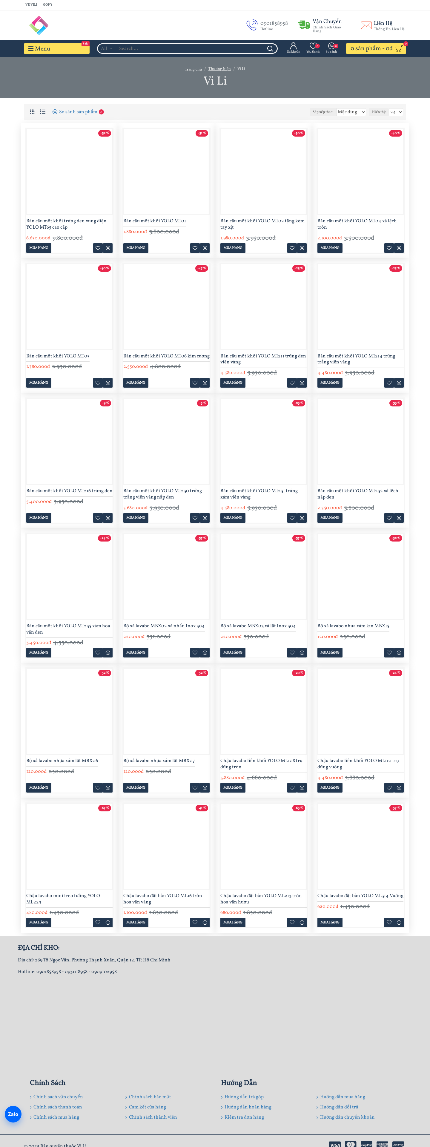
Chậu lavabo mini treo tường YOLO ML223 (63, 899)
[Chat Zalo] (13, 1114)
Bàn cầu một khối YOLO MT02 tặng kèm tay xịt (262, 224)
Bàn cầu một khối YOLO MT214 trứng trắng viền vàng (356, 359)
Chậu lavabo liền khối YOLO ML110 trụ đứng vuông (358, 764)
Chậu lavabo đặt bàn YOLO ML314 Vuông (360, 896)
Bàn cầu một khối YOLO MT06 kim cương (166, 356)
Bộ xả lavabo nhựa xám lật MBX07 (159, 761)
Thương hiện (219, 69)
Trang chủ (193, 69)
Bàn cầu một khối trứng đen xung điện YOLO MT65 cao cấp (66, 224)
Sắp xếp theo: (314, 112)
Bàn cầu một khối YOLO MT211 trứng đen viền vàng (263, 359)
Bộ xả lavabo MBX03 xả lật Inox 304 (258, 626)
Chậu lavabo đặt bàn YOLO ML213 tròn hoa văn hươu (261, 899)
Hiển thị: (381, 112)
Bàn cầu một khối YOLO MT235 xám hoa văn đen (68, 629)
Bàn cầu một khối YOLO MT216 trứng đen (69, 491)
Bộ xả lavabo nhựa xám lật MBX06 (62, 761)
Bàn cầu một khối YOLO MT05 (58, 356)
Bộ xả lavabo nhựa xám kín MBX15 (353, 626)
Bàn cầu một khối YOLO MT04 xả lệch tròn (357, 224)
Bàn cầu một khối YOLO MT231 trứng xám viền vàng (259, 494)
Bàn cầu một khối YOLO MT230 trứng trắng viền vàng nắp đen (162, 494)
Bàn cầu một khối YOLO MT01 (154, 221)
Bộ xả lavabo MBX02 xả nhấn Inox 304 (164, 626)
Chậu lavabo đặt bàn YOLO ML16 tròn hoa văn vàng (162, 899)
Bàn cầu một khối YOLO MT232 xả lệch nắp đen (357, 494)
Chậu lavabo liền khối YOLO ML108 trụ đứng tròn (261, 764)
